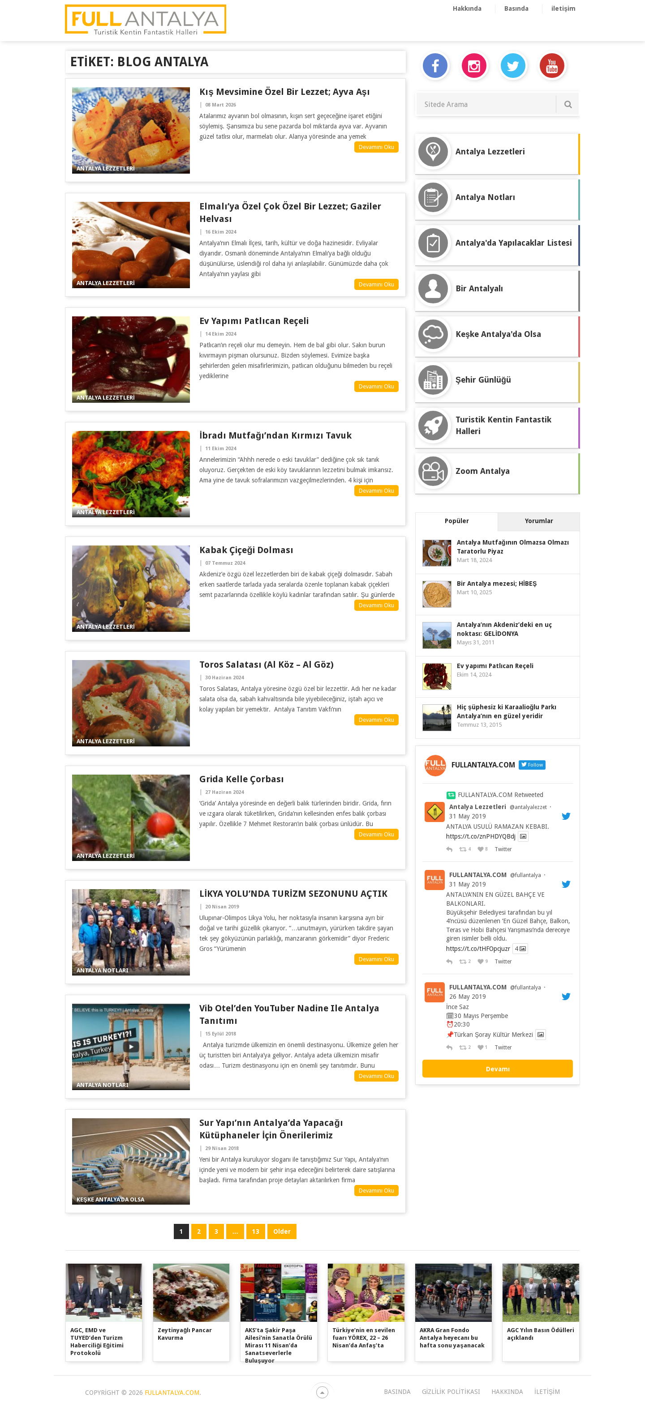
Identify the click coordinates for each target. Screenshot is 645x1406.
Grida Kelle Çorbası (241, 779)
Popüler (457, 520)
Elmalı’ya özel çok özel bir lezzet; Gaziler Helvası (290, 212)
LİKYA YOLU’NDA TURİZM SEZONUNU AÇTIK (293, 893)
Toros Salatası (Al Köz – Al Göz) (266, 664)
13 (255, 1231)
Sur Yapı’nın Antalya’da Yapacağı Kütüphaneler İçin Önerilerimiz (271, 1129)
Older (282, 1231)
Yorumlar (539, 520)
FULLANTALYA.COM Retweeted (500, 794)
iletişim (563, 8)
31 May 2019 (467, 816)
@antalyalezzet (528, 807)
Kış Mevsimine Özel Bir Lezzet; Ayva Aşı (284, 91)
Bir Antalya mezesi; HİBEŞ (497, 583)
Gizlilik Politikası (451, 1391)
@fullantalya (525, 875)
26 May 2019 (467, 996)
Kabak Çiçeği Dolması (246, 550)
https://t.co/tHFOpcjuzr (478, 948)
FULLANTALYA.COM (478, 874)
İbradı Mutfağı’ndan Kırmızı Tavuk (275, 435)
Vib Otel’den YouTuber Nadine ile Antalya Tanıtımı (289, 1014)
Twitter (502, 849)
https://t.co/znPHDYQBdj (481, 836)
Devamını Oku (376, 147)
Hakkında (467, 8)
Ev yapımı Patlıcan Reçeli (254, 320)
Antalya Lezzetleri (477, 806)
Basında (516, 8)
